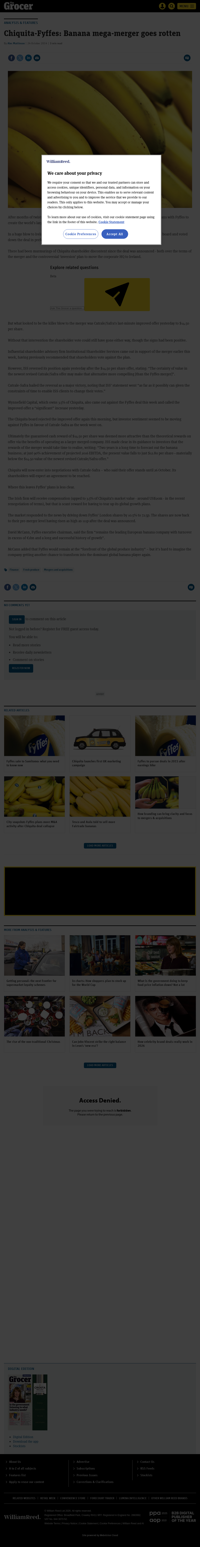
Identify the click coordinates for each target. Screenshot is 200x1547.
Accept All (114, 234)
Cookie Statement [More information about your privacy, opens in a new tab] (111, 222)
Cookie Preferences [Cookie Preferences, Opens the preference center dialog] (80, 234)
